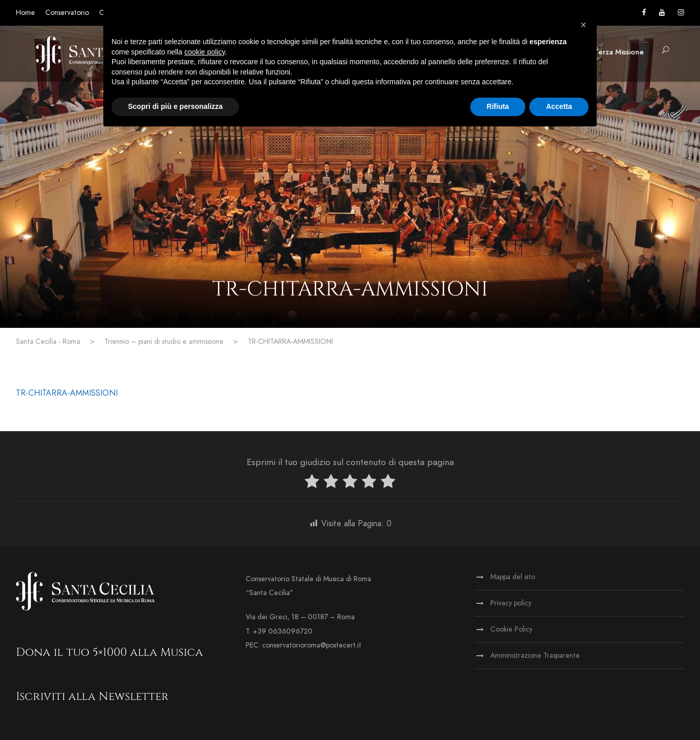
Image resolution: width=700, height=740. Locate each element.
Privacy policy (510, 603)
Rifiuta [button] (498, 106)
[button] (583, 24)
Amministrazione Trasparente (535, 655)
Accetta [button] (559, 106)
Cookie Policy (511, 629)
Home (25, 12)
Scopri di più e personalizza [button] (175, 106)
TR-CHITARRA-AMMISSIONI (67, 393)
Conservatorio (67, 12)
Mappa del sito (512, 577)
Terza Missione (619, 52)
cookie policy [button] (205, 52)
